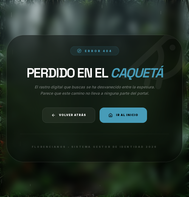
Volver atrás (68, 115)
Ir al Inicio (123, 115)
